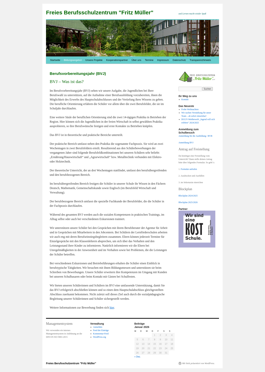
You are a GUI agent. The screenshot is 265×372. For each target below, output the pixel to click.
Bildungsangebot (73, 60)
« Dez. (137, 356)
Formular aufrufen (189, 169)
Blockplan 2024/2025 (188, 195)
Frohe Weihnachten (190, 109)
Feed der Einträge (101, 330)
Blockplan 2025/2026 (188, 202)
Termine (149, 60)
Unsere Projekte (94, 60)
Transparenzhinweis (200, 60)
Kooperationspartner (117, 60)
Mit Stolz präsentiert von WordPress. (198, 363)
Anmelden (97, 327)
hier (112, 307)
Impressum (163, 60)
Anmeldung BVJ (186, 142)
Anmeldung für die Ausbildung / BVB (195, 136)
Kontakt (185, 99)
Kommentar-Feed (101, 333)
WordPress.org (99, 337)
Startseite (55, 60)
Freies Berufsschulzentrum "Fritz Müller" (99, 12)
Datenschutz (179, 60)
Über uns (136, 60)
